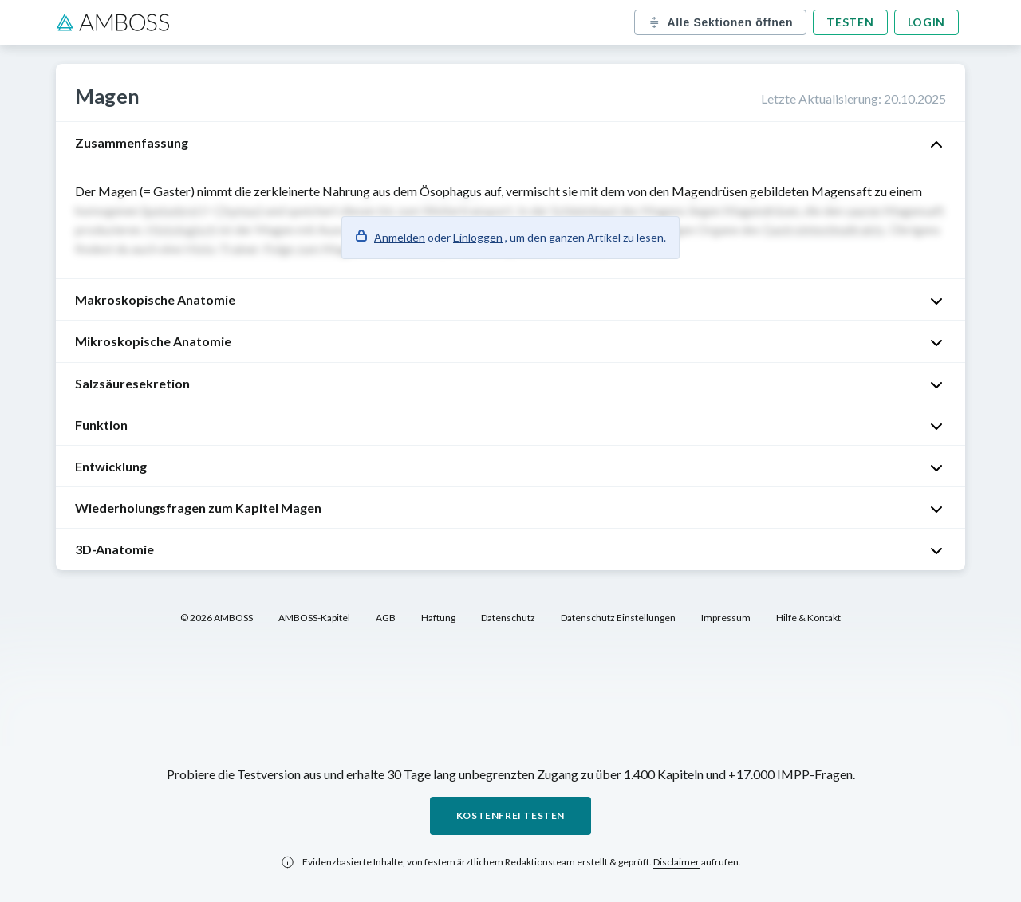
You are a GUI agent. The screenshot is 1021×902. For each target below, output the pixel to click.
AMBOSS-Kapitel (314, 618)
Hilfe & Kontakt (808, 618)
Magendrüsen (709, 191)
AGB (386, 618)
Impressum (726, 618)
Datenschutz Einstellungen (618, 618)
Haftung (438, 618)
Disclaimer (676, 862)
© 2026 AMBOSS (216, 618)
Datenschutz (508, 618)
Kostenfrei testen (510, 815)
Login (927, 22)
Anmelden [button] (399, 237)
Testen (849, 22)
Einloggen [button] (478, 237)
